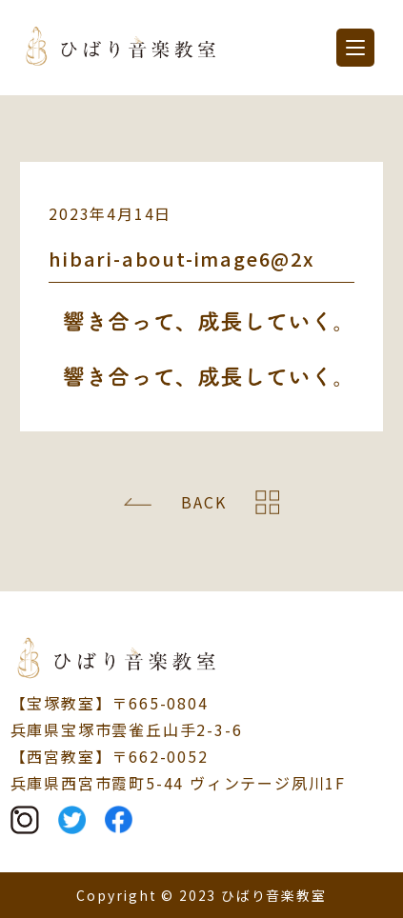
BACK (203, 501)
